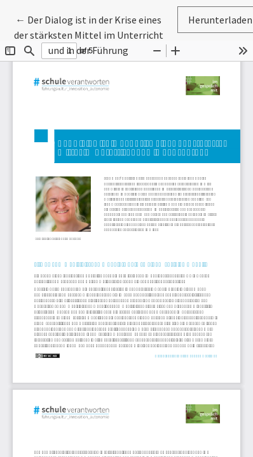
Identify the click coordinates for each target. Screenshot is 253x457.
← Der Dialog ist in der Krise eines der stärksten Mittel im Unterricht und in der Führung (88, 33)
